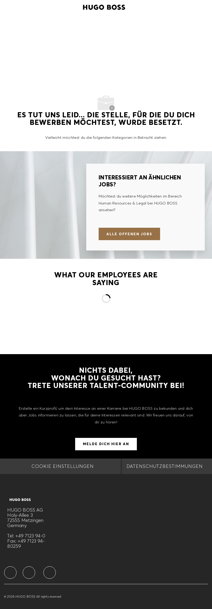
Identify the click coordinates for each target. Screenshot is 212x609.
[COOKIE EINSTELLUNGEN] (62, 466)
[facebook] (10, 572)
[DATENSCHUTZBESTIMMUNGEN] (164, 466)
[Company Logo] (104, 6)
